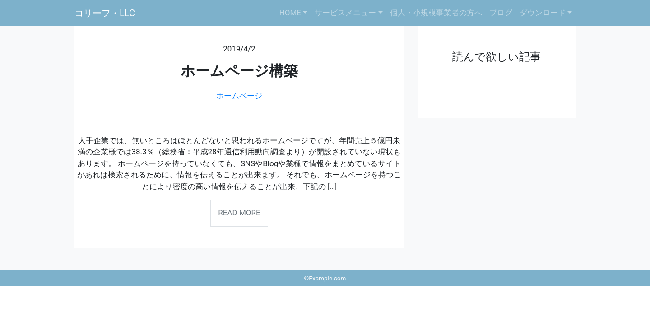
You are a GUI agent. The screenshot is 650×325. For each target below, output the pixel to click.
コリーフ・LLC (104, 13)
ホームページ (239, 95)
